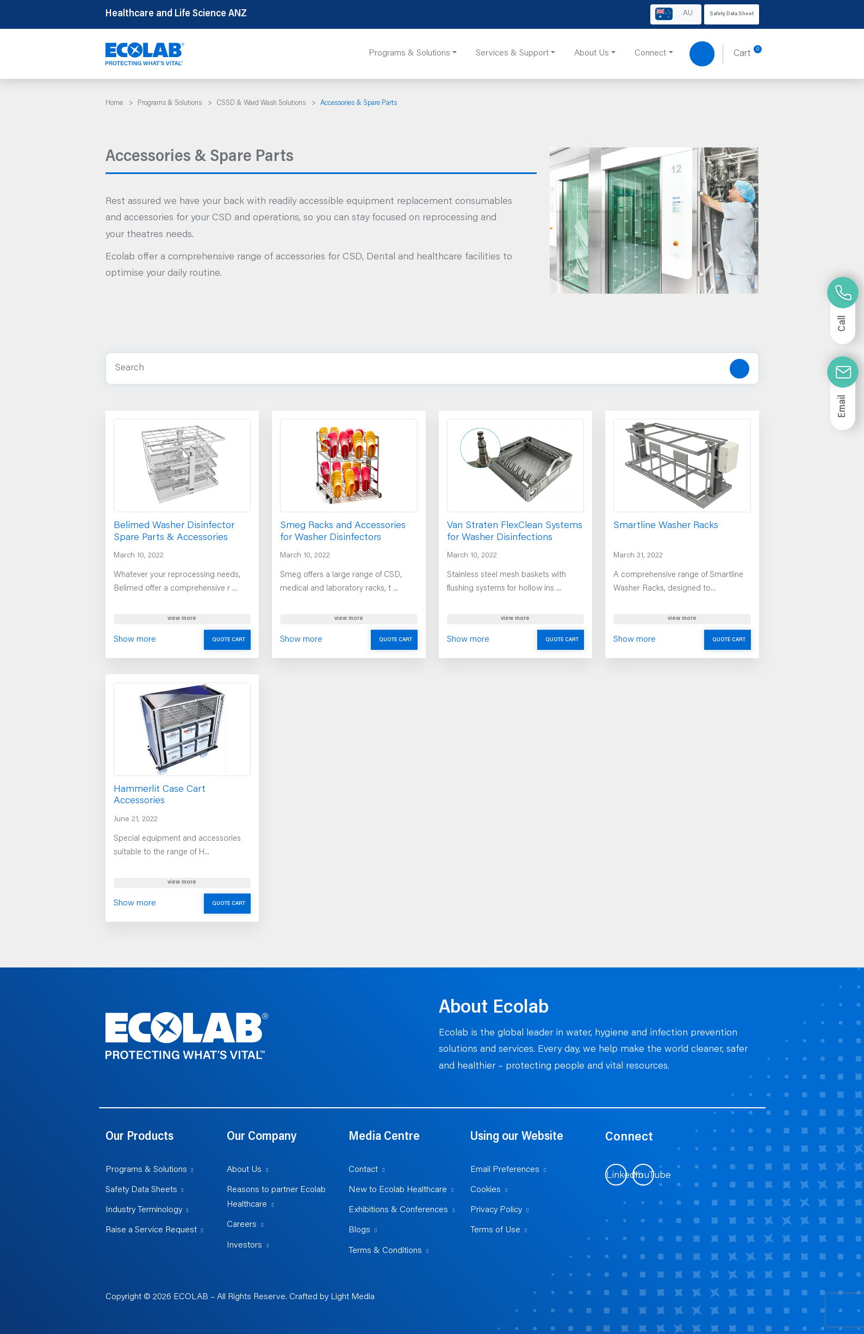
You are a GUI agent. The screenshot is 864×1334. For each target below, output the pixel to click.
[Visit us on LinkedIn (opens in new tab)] (616, 1175)
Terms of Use (495, 1230)
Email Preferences (504, 1169)
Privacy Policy (496, 1210)
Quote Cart (228, 640)
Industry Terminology (143, 1210)
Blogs (359, 1230)
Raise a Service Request (151, 1230)
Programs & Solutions (146, 1169)
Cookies (485, 1190)
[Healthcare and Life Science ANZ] (145, 54)
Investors (244, 1245)
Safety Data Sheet (732, 14)
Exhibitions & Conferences (398, 1210)
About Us (244, 1169)
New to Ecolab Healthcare (398, 1190)
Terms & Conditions (385, 1250)
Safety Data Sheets (141, 1190)
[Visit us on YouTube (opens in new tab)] (643, 1175)
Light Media (353, 1297)
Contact (363, 1169)
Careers (242, 1224)
